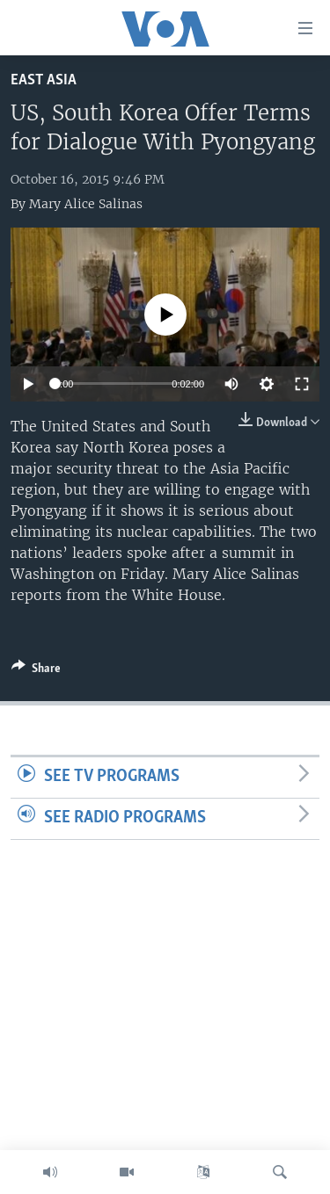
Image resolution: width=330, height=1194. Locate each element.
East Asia (44, 80)
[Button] (36, 671)
